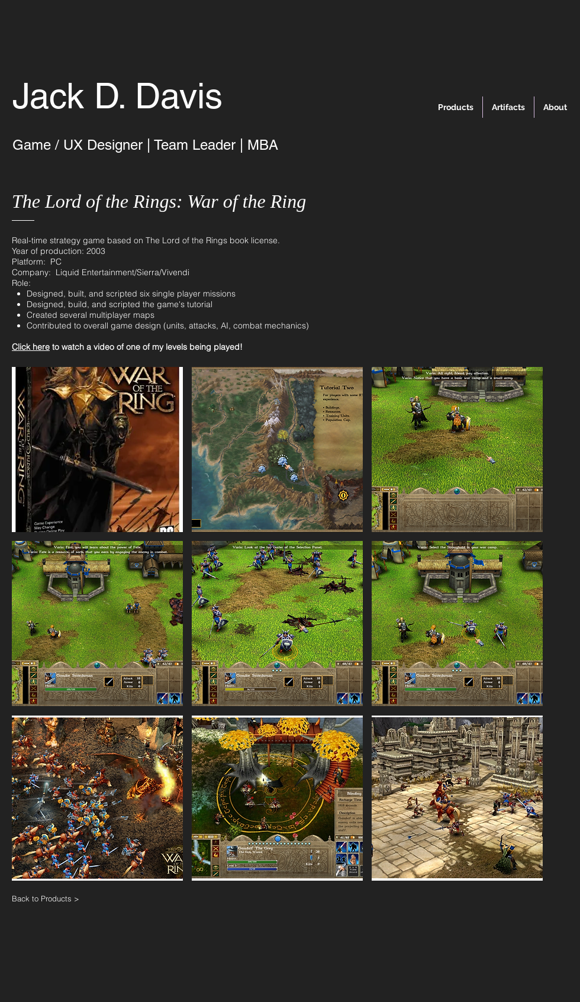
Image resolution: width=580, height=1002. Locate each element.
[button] (97, 449)
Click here (31, 346)
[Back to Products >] (54, 898)
